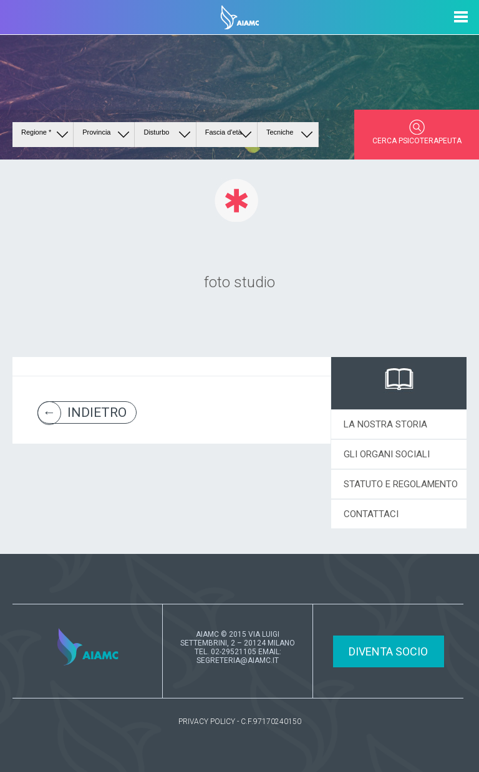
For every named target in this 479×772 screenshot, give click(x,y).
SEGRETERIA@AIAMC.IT (237, 660)
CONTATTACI (371, 514)
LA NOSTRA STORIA (385, 424)
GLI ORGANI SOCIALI (387, 454)
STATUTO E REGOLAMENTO (401, 484)
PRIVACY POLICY (206, 721)
